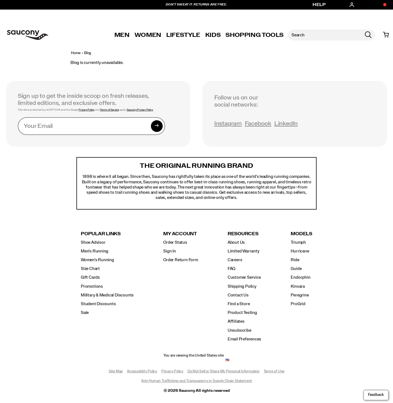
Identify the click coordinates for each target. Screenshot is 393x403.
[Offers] (382, 5)
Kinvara (298, 286)
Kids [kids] (213, 35)
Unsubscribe (239, 330)
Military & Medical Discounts (107, 295)
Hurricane (300, 251)
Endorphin (300, 277)
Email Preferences (244, 339)
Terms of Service (109, 109)
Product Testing (242, 312)
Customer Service (244, 277)
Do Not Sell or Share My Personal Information (223, 371)
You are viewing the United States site (193, 355)
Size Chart (90, 268)
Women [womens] (148, 35)
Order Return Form (180, 260)
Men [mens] (122, 35)
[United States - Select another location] (227, 360)
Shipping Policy (242, 286)
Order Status (175, 242)
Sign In (169, 251)
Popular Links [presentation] (101, 233)
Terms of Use (274, 371)
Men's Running (94, 251)
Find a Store (239, 304)
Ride (295, 260)
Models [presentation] (301, 233)
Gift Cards (90, 277)
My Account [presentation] (180, 233)
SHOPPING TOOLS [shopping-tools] (254, 35)
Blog (87, 53)
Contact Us (238, 295)
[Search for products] (324, 35)
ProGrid (298, 304)
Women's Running (97, 260)
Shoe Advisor (93, 242)
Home (76, 53)
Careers (235, 260)
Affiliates (236, 321)
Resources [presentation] (243, 233)
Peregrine (300, 295)
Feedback (376, 395)
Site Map (116, 371)
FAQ (231, 268)
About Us (236, 242)
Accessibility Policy (142, 371)
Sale (85, 312)
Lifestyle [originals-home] (183, 35)
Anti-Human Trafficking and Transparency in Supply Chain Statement (196, 381)
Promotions (92, 286)
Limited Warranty (244, 251)
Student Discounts (98, 304)
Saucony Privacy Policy (140, 109)
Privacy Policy (86, 109)
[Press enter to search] (368, 35)
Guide (296, 268)
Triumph (298, 242)
